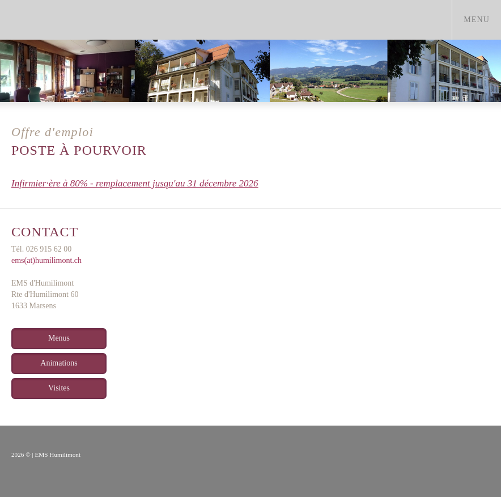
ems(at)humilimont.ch (46, 260)
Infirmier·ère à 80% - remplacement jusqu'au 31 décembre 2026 (134, 183)
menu (482, 19)
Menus (59, 338)
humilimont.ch (103, 20)
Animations (58, 363)
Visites (59, 388)
